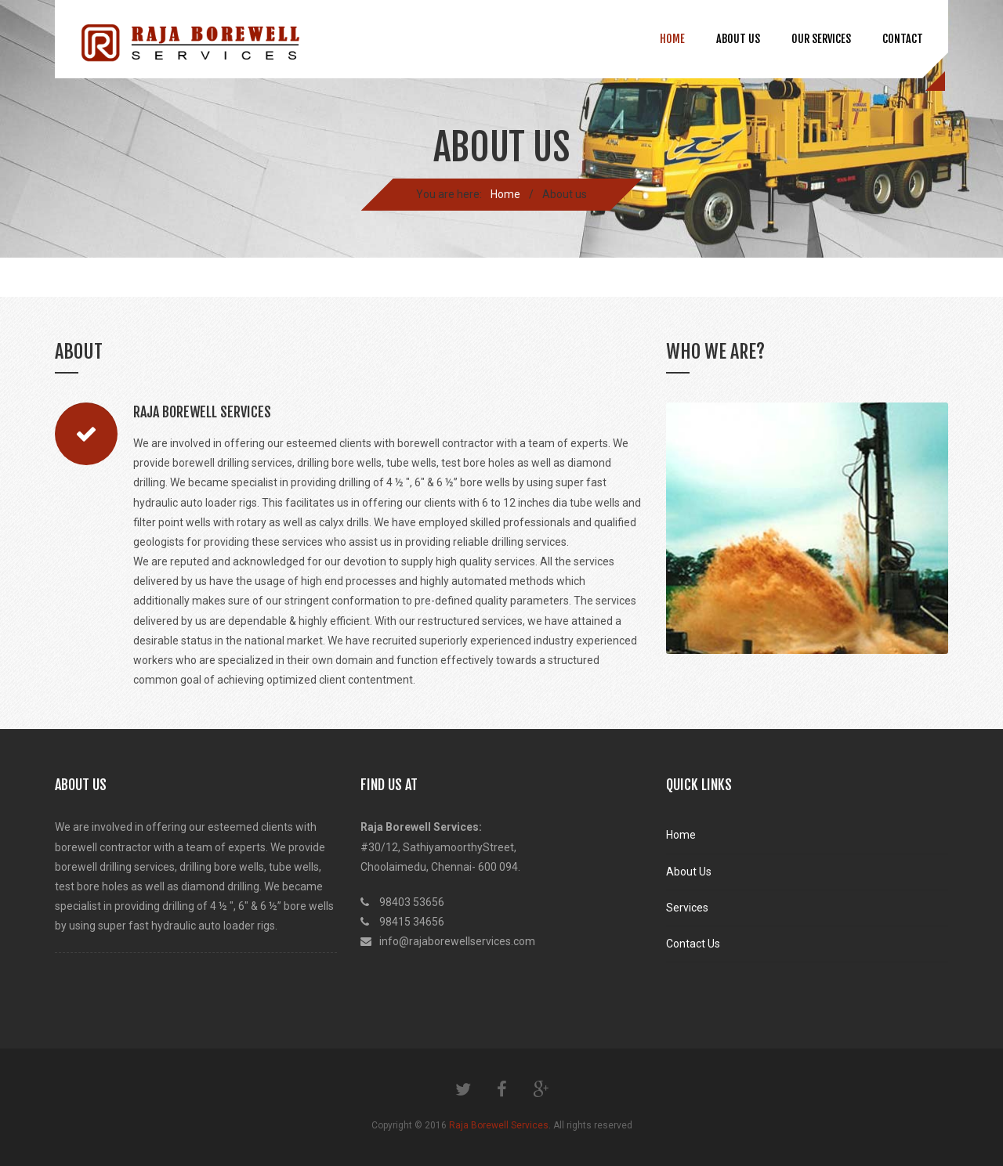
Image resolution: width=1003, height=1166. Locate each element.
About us (738, 38)
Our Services (821, 38)
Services (687, 907)
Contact (902, 38)
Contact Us (693, 943)
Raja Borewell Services (499, 1125)
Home (672, 38)
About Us (689, 871)
